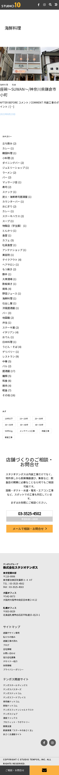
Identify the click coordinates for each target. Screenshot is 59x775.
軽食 (4, 390)
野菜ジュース (9, 293)
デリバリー (8, 352)
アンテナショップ (12, 250)
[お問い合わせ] (44, 770)
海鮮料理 (4, 84)
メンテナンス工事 (27, 431)
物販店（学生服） (12, 226)
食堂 (4, 235)
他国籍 (6, 318)
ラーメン (7, 172)
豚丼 (4, 274)
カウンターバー (11, 201)
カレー (6, 148)
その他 (6, 395)
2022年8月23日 (7, 114)
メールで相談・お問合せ (28, 529)
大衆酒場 (7, 279)
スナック (7, 192)
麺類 (4, 376)
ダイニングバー (11, 163)
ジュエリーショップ (13, 167)
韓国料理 (7, 153)
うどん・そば (9, 347)
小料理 (6, 158)
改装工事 (45, 431)
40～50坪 (39, 424)
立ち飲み (7, 143)
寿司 (4, 187)
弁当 (4, 322)
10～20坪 (24, 418)
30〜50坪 (9, 424)
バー (4, 177)
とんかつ (7, 230)
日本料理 (7, 342)
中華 (4, 361)
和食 (14, 84)
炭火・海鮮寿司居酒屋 (15, 197)
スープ (6, 221)
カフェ (6, 240)
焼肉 (4, 385)
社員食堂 (7, 245)
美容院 (6, 255)
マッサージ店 (9, 182)
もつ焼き (7, 269)
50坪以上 (9, 431)
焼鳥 (4, 289)
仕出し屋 (7, 303)
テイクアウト (9, 259)
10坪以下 (9, 418)
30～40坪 (24, 424)
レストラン (8, 356)
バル (4, 366)
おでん (6, 337)
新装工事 (8, 437)
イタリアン (8, 332)
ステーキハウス (11, 216)
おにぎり (7, 206)
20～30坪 (39, 418)
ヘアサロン (8, 264)
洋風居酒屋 (8, 308)
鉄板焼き (7, 284)
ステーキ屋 (8, 327)
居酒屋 (6, 371)
